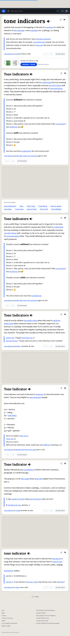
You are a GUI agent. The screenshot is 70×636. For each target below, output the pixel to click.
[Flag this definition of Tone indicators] (65, 218)
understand (47, 82)
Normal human (12, 341)
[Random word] (57, 11)
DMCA (3, 621)
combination (29, 469)
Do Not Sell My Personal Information (47, 623)
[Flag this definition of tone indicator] (65, 552)
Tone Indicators (9, 156)
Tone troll (44, 209)
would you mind (18, 499)
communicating (56, 88)
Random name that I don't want (26, 450)
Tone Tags (31, 206)
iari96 (18, 54)
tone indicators (9, 54)
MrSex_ (18, 346)
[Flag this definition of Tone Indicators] (65, 73)
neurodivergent (39, 42)
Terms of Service (7, 618)
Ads (3, 610)
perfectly (56, 320)
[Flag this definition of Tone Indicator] (65, 388)
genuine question (43, 39)
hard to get (57, 561)
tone (21, 206)
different (47, 445)
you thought (60, 124)
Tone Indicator (8, 450)
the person (56, 558)
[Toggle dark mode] (62, 11)
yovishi (18, 511)
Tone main (19, 209)
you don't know (55, 85)
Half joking (12, 415)
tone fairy (8, 209)
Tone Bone (42, 206)
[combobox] (33, 11)
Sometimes (8, 570)
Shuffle (35, 597)
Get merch (60, 54)
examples (34, 30)
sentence (50, 27)
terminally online (30, 320)
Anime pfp (10, 338)
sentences (39, 394)
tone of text (32, 209)
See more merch (43, 64)
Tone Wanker (56, 209)
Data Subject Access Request (45, 616)
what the (38, 478)
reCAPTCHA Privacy (42, 618)
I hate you (23, 436)
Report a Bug (6, 626)
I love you (9, 439)
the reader (25, 478)
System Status (41, 613)
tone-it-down (55, 206)
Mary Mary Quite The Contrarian (26, 156)
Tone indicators (9, 300)
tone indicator (8, 587)
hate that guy (27, 338)
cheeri (17, 587)
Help (3, 613)
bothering (14, 127)
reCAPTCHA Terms (42, 621)
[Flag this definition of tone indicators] (64, 19)
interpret (39, 45)
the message (19, 30)
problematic (26, 151)
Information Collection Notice (45, 610)
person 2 (9, 582)
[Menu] (66, 11)
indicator (60, 582)
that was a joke (31, 582)
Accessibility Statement (9, 623)
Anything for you (14, 505)
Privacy (4, 616)
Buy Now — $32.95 (29, 64)
